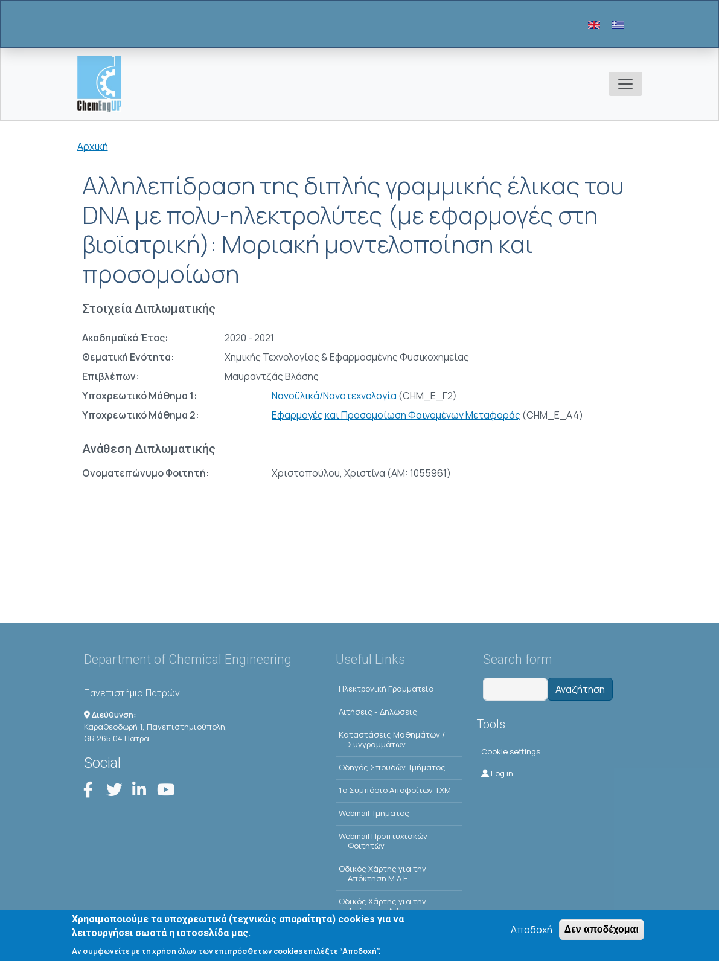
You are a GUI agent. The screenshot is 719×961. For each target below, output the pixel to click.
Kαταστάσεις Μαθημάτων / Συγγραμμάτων (392, 739)
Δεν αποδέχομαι (601, 930)
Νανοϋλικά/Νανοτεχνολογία (334, 395)
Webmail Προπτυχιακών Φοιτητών (383, 841)
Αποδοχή (531, 930)
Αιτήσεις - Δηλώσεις (378, 711)
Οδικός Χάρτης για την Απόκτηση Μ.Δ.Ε (382, 873)
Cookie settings (510, 751)
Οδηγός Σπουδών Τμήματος (392, 767)
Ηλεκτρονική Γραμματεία (386, 688)
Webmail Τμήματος (374, 813)
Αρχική (92, 146)
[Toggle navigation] (625, 84)
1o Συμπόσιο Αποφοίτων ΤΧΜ (395, 790)
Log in (497, 773)
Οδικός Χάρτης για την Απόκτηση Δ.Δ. (382, 906)
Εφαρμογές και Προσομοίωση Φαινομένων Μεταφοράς (396, 415)
